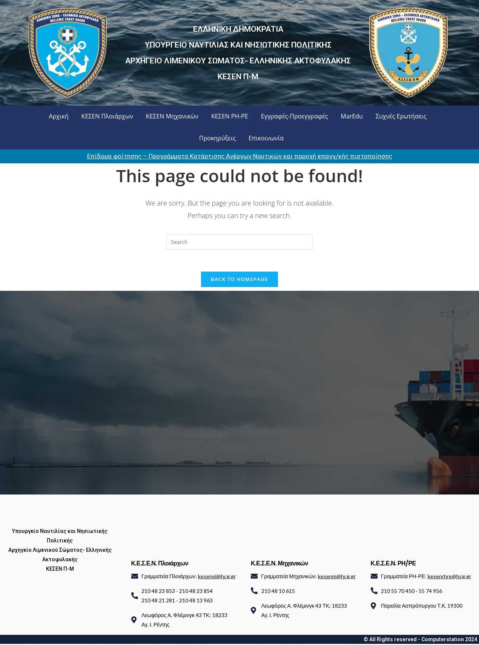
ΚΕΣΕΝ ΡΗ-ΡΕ (229, 116)
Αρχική (59, 116)
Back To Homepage (239, 279)
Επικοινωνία (266, 138)
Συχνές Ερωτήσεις (401, 116)
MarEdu (352, 116)
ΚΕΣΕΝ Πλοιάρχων (107, 116)
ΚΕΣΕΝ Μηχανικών (172, 116)
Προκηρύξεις (217, 138)
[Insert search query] (239, 242)
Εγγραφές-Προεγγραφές (294, 116)
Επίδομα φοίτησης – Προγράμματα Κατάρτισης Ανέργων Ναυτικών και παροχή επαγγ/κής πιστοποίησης (239, 156)
